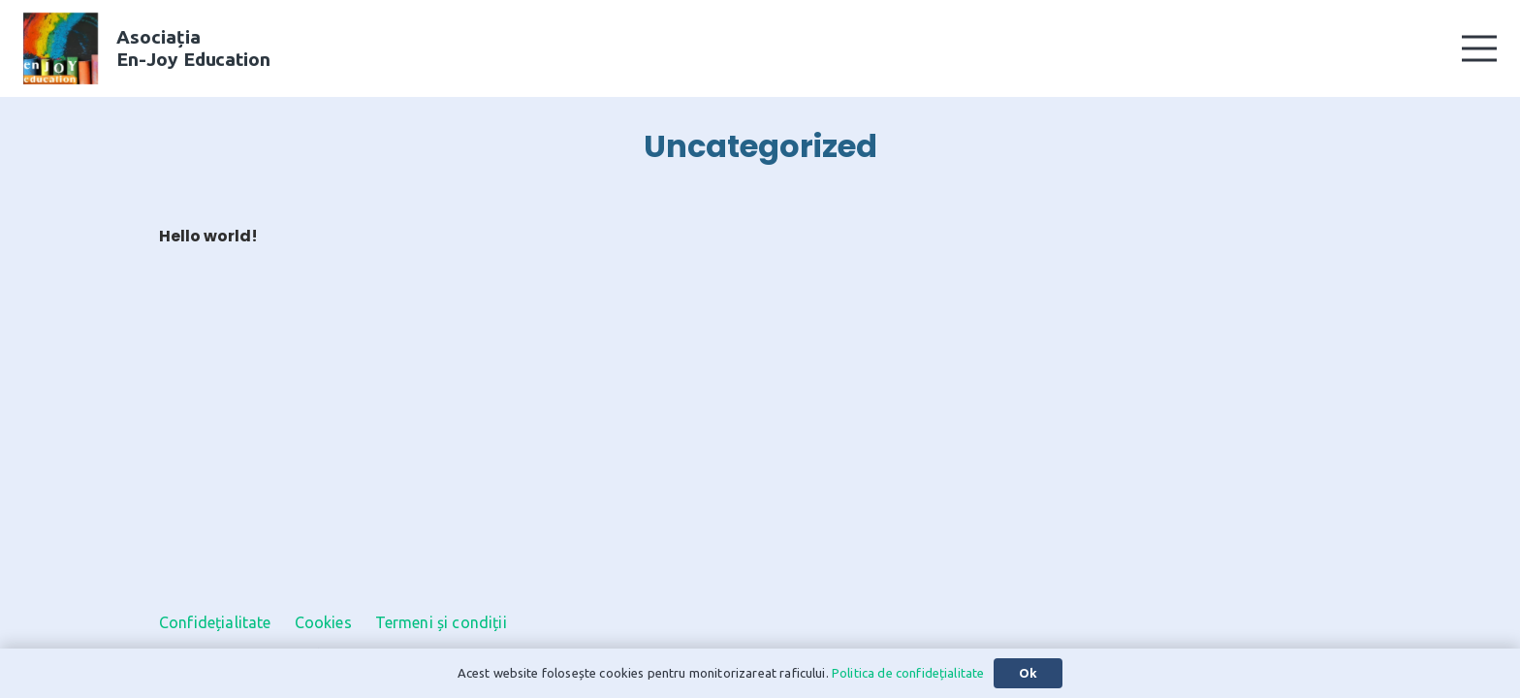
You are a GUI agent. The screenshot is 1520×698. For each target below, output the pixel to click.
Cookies (323, 622)
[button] (1479, 48)
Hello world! (208, 236)
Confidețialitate (215, 622)
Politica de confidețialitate (908, 673)
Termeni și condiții (441, 622)
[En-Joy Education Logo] (60, 49)
